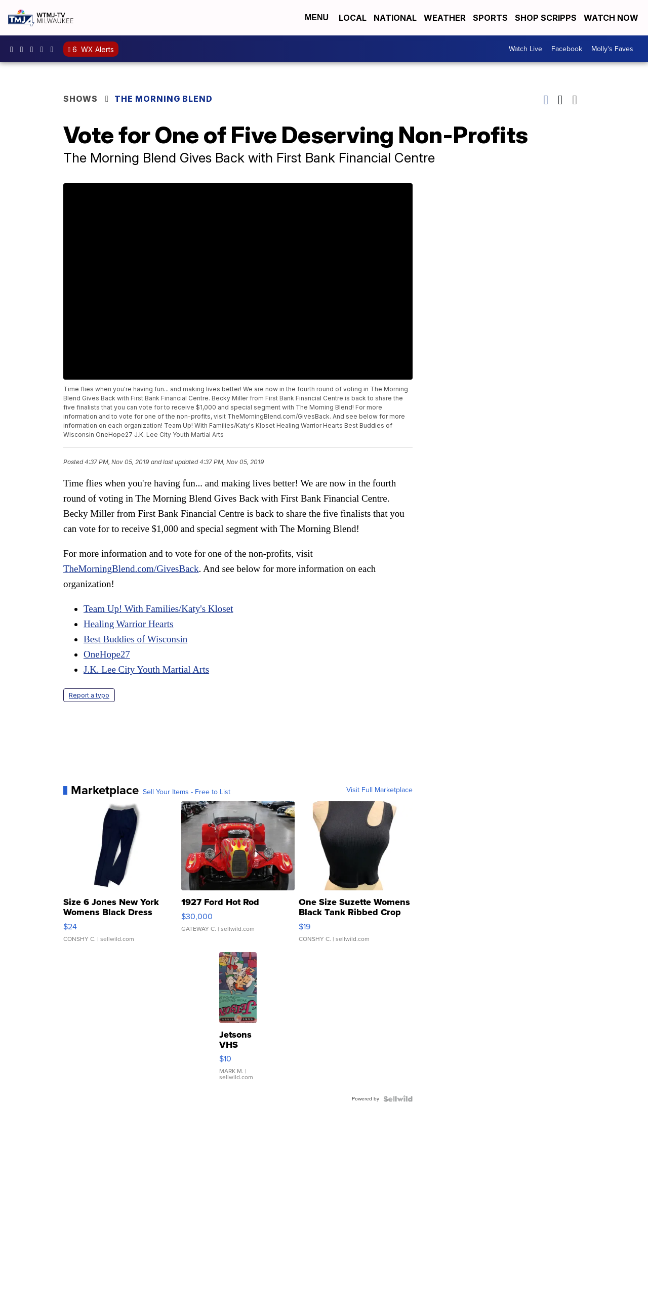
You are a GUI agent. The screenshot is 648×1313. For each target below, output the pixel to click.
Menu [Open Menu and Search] (317, 17)
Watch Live (525, 49)
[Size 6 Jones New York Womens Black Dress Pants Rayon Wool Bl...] (120, 876)
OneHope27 (107, 654)
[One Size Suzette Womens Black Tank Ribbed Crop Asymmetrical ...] (356, 876)
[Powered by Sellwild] (398, 1098)
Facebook (566, 49)
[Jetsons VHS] (238, 1021)
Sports (490, 18)
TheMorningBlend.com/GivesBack (131, 568)
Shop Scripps (546, 18)
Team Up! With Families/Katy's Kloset (158, 608)
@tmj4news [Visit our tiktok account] (54, 49)
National (395, 18)
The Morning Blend (163, 99)
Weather (445, 18)
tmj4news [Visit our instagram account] (24, 49)
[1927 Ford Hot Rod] (238, 876)
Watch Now (612, 18)
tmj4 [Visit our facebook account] (14, 49)
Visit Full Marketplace (379, 790)
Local (353, 18)
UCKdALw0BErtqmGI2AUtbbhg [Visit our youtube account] (44, 49)
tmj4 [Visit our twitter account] (34, 49)
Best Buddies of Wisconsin (135, 639)
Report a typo (89, 695)
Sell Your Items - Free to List (186, 792)
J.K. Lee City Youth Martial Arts (146, 669)
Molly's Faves (612, 49)
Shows (80, 99)
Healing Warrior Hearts (129, 624)
